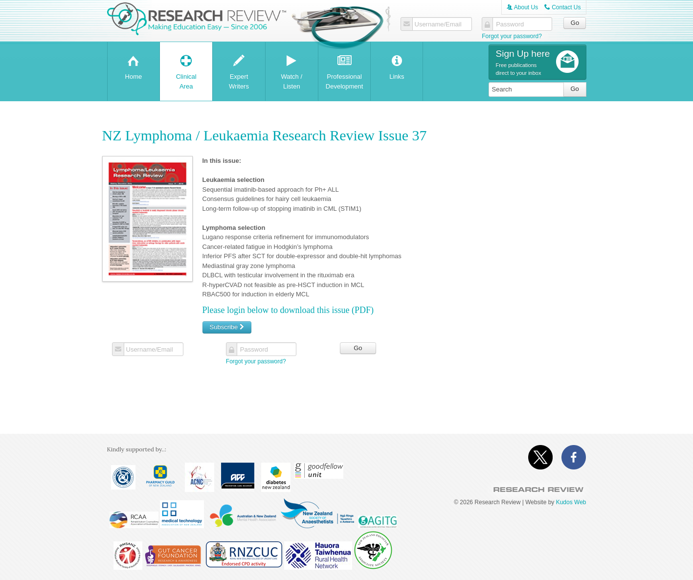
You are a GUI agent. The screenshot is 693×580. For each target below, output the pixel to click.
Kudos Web (571, 502)
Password (510, 24)
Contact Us (562, 7)
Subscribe (227, 327)
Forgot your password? (512, 36)
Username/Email (438, 24)
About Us (522, 7)
